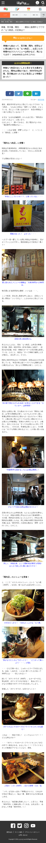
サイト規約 (18, 832)
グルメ (25, 14)
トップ (5, 14)
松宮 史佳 (41, 99)
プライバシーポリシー (32, 832)
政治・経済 (15, 14)
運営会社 (9, 832)
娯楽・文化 (35, 14)
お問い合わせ (23, 835)
